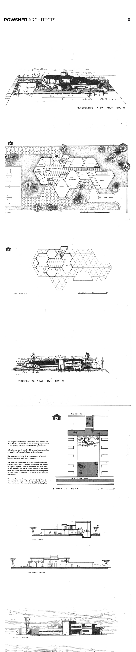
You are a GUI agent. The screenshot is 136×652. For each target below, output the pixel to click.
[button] (129, 20)
